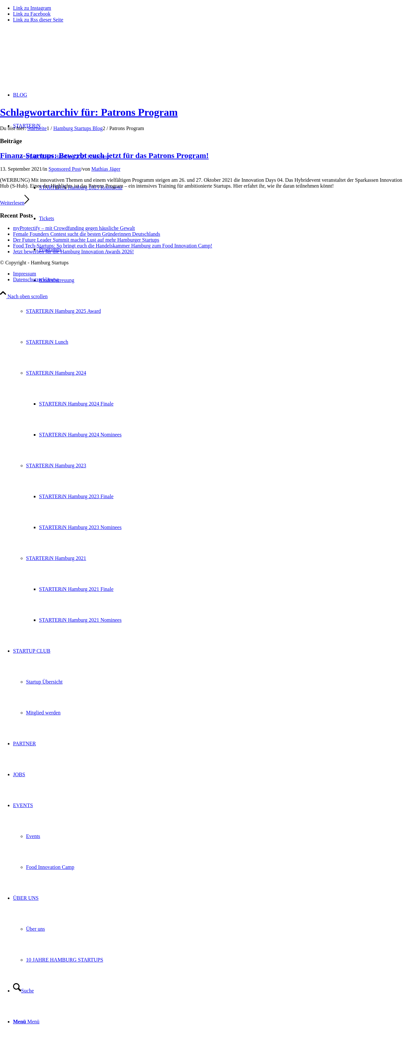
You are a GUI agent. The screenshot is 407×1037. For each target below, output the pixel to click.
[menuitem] (210, 372)
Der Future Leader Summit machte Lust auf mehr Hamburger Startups (86, 240)
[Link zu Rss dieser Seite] (38, 19)
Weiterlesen (14, 203)
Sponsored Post (64, 169)
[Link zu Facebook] (32, 14)
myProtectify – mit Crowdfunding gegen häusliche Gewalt (74, 228)
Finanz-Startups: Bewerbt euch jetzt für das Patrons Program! (104, 155)
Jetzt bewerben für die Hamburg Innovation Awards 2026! (73, 251)
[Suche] (23, 990)
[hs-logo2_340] (49, 58)
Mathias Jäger (105, 169)
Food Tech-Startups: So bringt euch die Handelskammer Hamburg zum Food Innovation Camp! (112, 245)
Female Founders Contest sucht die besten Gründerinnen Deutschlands (86, 234)
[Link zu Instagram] (32, 8)
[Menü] (26, 1021)
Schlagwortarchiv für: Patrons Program (89, 112)
